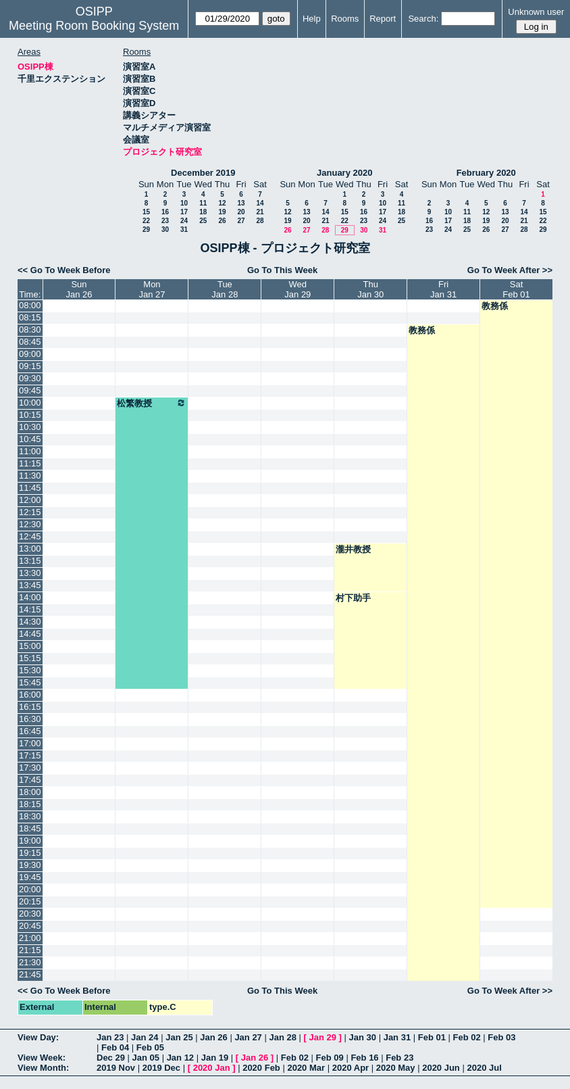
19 (222, 212)
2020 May (395, 1068)
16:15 (30, 707)
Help (312, 19)
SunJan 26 (79, 289)
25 (203, 220)
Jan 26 (213, 1037)
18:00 (30, 792)
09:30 (30, 378)
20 (240, 212)
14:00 (30, 597)
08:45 (30, 342)
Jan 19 (214, 1057)
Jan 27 (247, 1037)
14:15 (30, 609)
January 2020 (344, 173)
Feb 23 (399, 1057)
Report (382, 19)
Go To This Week (282, 270)
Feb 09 (330, 1057)
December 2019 (203, 173)
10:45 (30, 439)
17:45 (30, 780)
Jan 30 (362, 1037)
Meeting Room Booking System (94, 25)
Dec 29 (111, 1057)
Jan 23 (110, 1037)
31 (184, 229)
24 (184, 220)
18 (203, 212)
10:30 (30, 427)
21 (259, 212)
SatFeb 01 (515, 289)
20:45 (30, 926)
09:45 (30, 390)
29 (146, 229)
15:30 (30, 670)
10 (184, 203)
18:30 (30, 816)
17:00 (30, 743)
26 (222, 220)
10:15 (30, 415)
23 (165, 220)
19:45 (30, 877)
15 (146, 212)
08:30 (30, 329)
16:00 (30, 694)
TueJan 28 (224, 289)
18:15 (30, 804)
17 (184, 212)
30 (165, 229)
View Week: (42, 1057)
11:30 (30, 475)
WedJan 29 (297, 289)
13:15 (30, 561)
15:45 (30, 682)
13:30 (30, 573)
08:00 (30, 305)
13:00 (30, 548)
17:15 (30, 755)
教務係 (495, 306)
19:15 (30, 853)
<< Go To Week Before (64, 270)
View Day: (38, 1037)
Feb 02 (467, 1037)
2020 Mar (306, 1068)
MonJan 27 (151, 289)
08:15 (30, 317)
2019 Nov (116, 1068)
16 (165, 212)
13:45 (30, 585)
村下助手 (353, 598)
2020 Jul (484, 1068)
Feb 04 (115, 1047)
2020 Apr (350, 1068)
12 (222, 203)
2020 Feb (261, 1068)
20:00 (30, 889)
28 (259, 220)
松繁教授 (151, 402)
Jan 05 (145, 1057)
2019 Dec (161, 1068)
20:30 (30, 914)
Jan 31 (397, 1037)
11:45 (30, 488)
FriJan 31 (443, 289)
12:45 (30, 536)
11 (203, 203)
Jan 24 (144, 1037)
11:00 (30, 451)
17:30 (30, 768)
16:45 (30, 731)
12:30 (30, 524)
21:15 (30, 950)
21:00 (30, 938)
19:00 (30, 841)
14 (259, 203)
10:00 (30, 402)
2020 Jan (211, 1068)
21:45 (30, 974)
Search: (423, 19)
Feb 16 (364, 1057)
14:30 (30, 621)
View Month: (43, 1068)
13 (240, 203)
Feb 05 (150, 1047)
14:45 (30, 634)
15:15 (30, 658)
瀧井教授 (353, 549)
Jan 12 (180, 1057)
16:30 (30, 719)
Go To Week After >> (509, 270)
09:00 (30, 354)
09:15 (30, 366)
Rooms (345, 19)
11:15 (30, 463)
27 (240, 220)
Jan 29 (322, 1037)
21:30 (30, 962)
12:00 (30, 500)
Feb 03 (501, 1037)
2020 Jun (441, 1068)
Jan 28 (282, 1037)
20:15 (30, 901)
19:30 (30, 865)
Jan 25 (178, 1037)
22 (146, 220)
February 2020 (486, 173)
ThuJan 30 (370, 289)
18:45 (30, 828)
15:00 (30, 646)
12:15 (30, 512)
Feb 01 (432, 1037)
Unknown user (536, 12)
